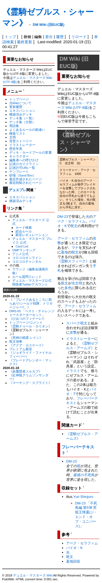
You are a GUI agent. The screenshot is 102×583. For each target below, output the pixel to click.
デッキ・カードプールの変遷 (30, 152)
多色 (68, 288)
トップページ (19, 99)
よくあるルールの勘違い (27, 129)
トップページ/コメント (26, 322)
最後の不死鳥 (83, 475)
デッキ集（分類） (22, 122)
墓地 (64, 252)
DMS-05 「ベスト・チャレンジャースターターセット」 (31, 313)
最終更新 (24, 42)
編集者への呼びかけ (24, 160)
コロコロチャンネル (27, 261)
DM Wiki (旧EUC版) (48, 25)
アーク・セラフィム (76, 219)
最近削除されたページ (25, 182)
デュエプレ (17, 190)
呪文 (74, 226)
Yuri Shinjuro (83, 497)
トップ (10, 37)
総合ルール (24, 231)
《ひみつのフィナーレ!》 (27, 318)
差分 (49, 37)
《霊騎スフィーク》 (73, 261)
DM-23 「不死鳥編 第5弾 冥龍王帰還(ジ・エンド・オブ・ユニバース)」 (86, 514)
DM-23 (62, 217)
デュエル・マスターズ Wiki (32, 575)
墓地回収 (73, 561)
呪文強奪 (15, 341)
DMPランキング (24, 250)
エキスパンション (22, 110)
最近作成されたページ (25, 179)
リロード (78, 37)
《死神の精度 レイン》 (26, 337)
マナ (75, 248)
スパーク (73, 323)
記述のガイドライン (24, 164)
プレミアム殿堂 (20, 349)
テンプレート (19, 171)
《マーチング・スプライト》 (30, 382)
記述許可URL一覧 (22, 167)
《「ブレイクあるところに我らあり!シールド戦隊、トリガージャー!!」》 (30, 303)
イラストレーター (22, 145)
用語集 (14, 126)
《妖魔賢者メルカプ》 (25, 371)
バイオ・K (74, 548)
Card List (22, 246)
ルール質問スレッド (27, 276)
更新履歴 (15, 106)
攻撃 (73, 332)
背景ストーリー (20, 141)
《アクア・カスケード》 (27, 345)
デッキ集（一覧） (22, 118)
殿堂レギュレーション (32, 235)
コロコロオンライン (27, 257)
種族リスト (17, 133)
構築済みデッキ (20, 114)
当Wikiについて (20, 103)
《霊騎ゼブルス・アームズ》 (82, 345)
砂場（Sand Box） (22, 175)
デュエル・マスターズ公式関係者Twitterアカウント (31, 282)
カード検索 (24, 227)
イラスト (73, 371)
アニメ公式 (20, 254)
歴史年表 (15, 148)
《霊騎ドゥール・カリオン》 (30, 326)
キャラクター (19, 156)
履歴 (60, 37)
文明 (12, 137)
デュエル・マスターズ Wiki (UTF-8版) (76, 105)
